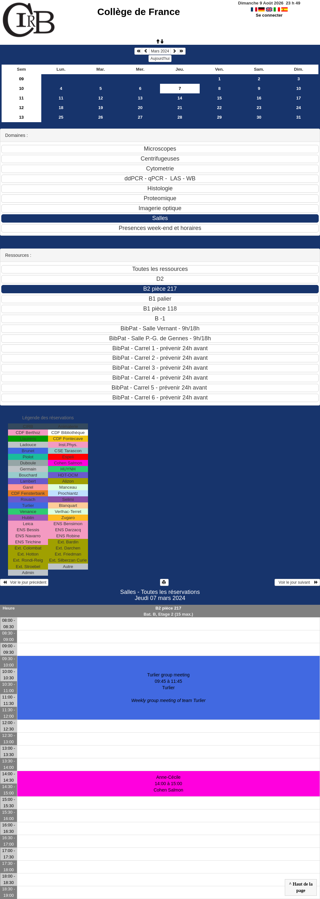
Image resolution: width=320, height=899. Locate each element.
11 (21, 98)
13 (140, 98)
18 (61, 107)
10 (21, 88)
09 (21, 78)
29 (219, 117)
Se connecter (269, 15)
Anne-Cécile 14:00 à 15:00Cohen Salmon (168, 784)
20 (140, 107)
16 (259, 98)
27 (140, 117)
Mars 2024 (160, 51)
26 (100, 117)
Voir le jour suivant (297, 582)
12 (100, 98)
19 (100, 107)
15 (219, 98)
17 (298, 98)
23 (259, 107)
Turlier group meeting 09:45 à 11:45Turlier (168, 687)
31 (298, 117)
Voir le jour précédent (24, 582)
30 (259, 117)
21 (179, 107)
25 (61, 117)
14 (179, 98)
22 (219, 107)
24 (298, 107)
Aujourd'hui (160, 58)
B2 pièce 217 (168, 608)
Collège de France (138, 11)
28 (179, 117)
